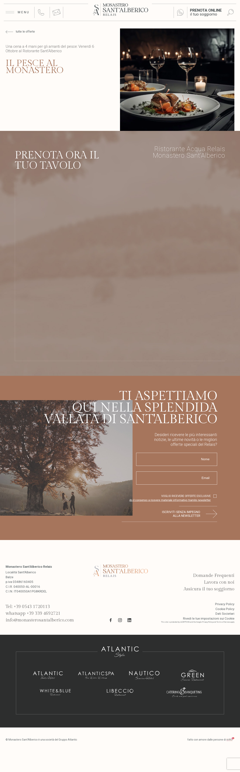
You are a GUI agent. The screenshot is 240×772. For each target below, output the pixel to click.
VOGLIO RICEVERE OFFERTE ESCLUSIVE (170, 498)
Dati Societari (224, 613)
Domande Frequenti (213, 575)
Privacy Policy (224, 604)
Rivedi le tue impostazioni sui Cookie (208, 618)
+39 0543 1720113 (32, 606)
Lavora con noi (219, 582)
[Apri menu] (18, 12)
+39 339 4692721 (43, 613)
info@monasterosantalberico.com (40, 620)
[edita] (230, 739)
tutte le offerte (20, 31)
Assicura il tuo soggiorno (209, 589)
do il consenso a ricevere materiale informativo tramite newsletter (170, 500)
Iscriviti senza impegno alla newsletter (181, 514)
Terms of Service (223, 622)
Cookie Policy (224, 609)
